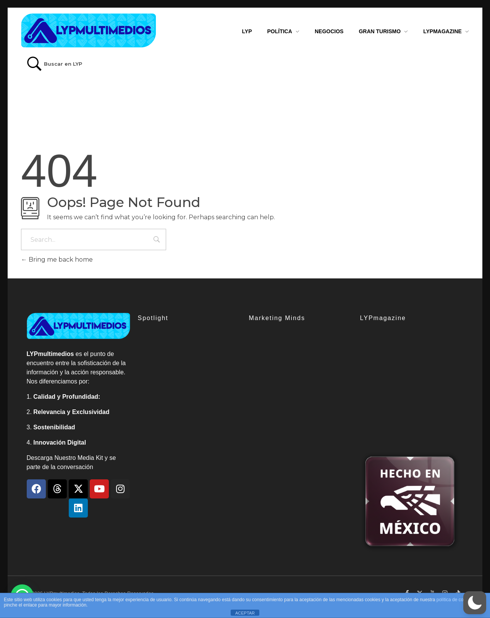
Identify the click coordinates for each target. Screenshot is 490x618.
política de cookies (455, 599)
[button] (474, 602)
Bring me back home (57, 259)
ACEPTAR (245, 613)
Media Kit (90, 458)
